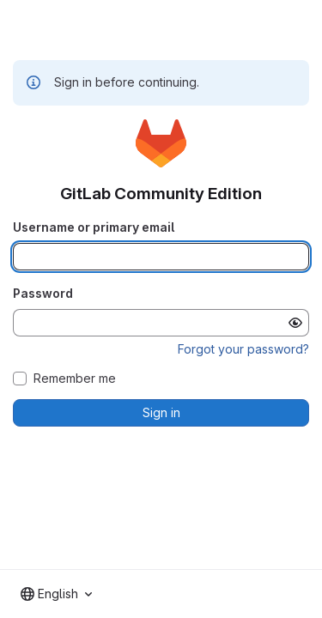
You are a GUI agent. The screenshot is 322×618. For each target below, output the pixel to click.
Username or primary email (93, 227)
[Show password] (295, 322)
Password (43, 293)
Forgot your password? (243, 349)
